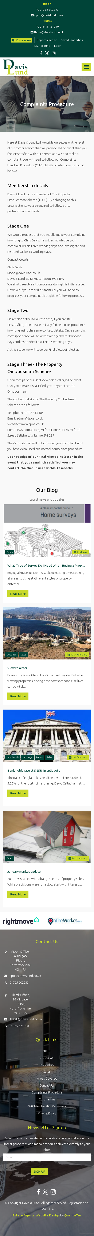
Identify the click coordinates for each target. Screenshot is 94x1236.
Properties (47, 1064)
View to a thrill (17, 668)
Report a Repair (47, 40)
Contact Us (47, 1085)
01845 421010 (47, 26)
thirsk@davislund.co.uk (47, 32)
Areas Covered (47, 1078)
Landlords (13, 757)
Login (57, 45)
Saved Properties (72, 40)
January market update (24, 871)
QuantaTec (73, 1215)
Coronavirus (21, 40)
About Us (47, 1057)
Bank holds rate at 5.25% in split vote (33, 770)
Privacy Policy (47, 1113)
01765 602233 (47, 9)
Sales (10, 552)
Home (47, 1050)
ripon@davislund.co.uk (47, 15)
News (39, 757)
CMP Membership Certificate (47, 1106)
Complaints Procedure (47, 1092)
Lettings (11, 654)
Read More (18, 593)
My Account (42, 45)
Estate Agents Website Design (36, 1215)
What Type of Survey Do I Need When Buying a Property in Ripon (47, 565)
